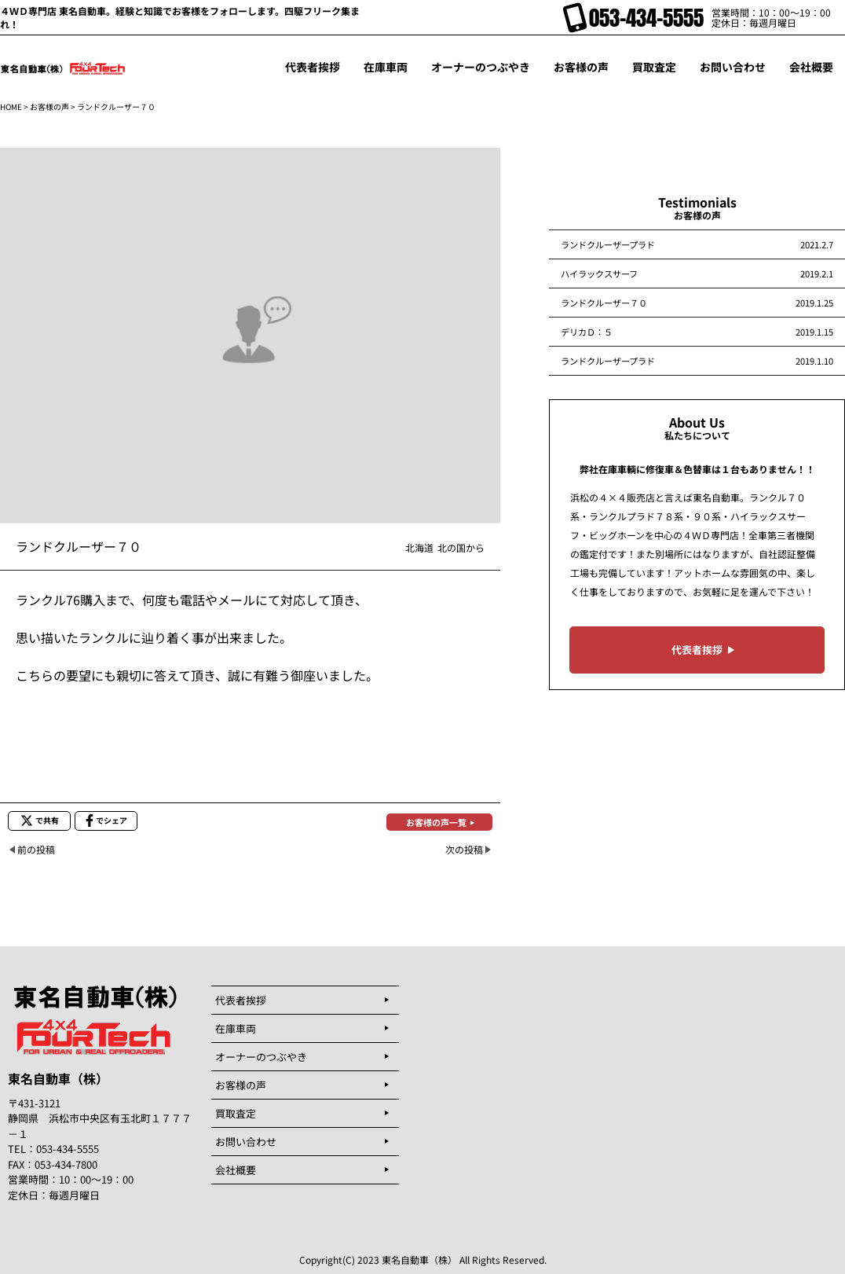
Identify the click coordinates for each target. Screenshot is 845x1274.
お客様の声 (49, 106)
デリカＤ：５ (587, 331)
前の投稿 (36, 849)
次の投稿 (464, 849)
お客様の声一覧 (436, 822)
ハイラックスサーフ (599, 273)
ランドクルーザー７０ (604, 302)
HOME (11, 106)
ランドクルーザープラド (608, 244)
